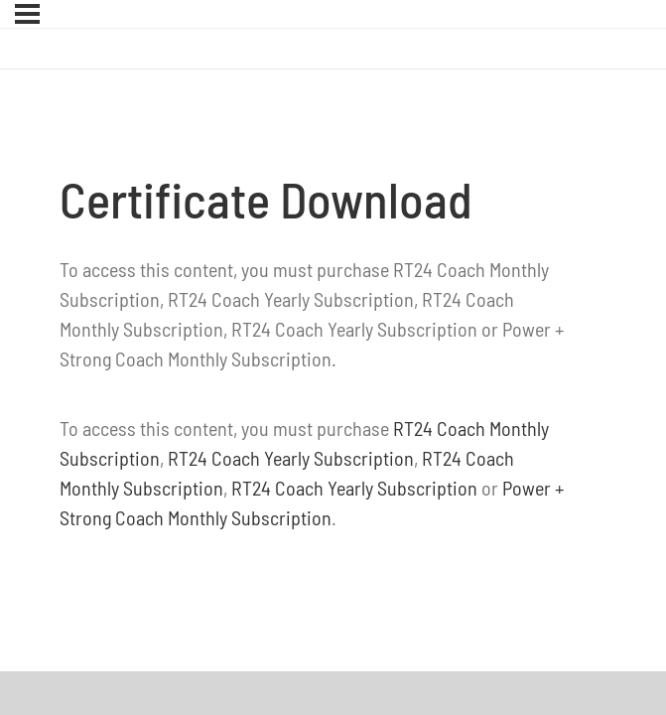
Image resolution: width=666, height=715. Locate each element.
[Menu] (27, 14)
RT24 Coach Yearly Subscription (291, 458)
